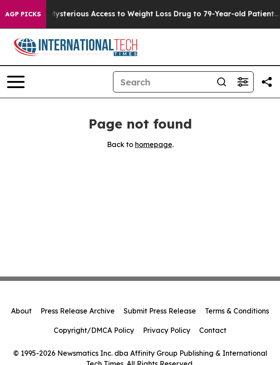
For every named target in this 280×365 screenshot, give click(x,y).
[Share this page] (267, 82)
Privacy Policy (166, 330)
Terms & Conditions (237, 310)
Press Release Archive (77, 310)
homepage (153, 144)
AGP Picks (23, 14)
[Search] (162, 82)
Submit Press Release (160, 310)
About (21, 310)
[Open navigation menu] (16, 82)
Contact (212, 330)
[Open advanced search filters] (242, 82)
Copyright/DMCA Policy (94, 330)
